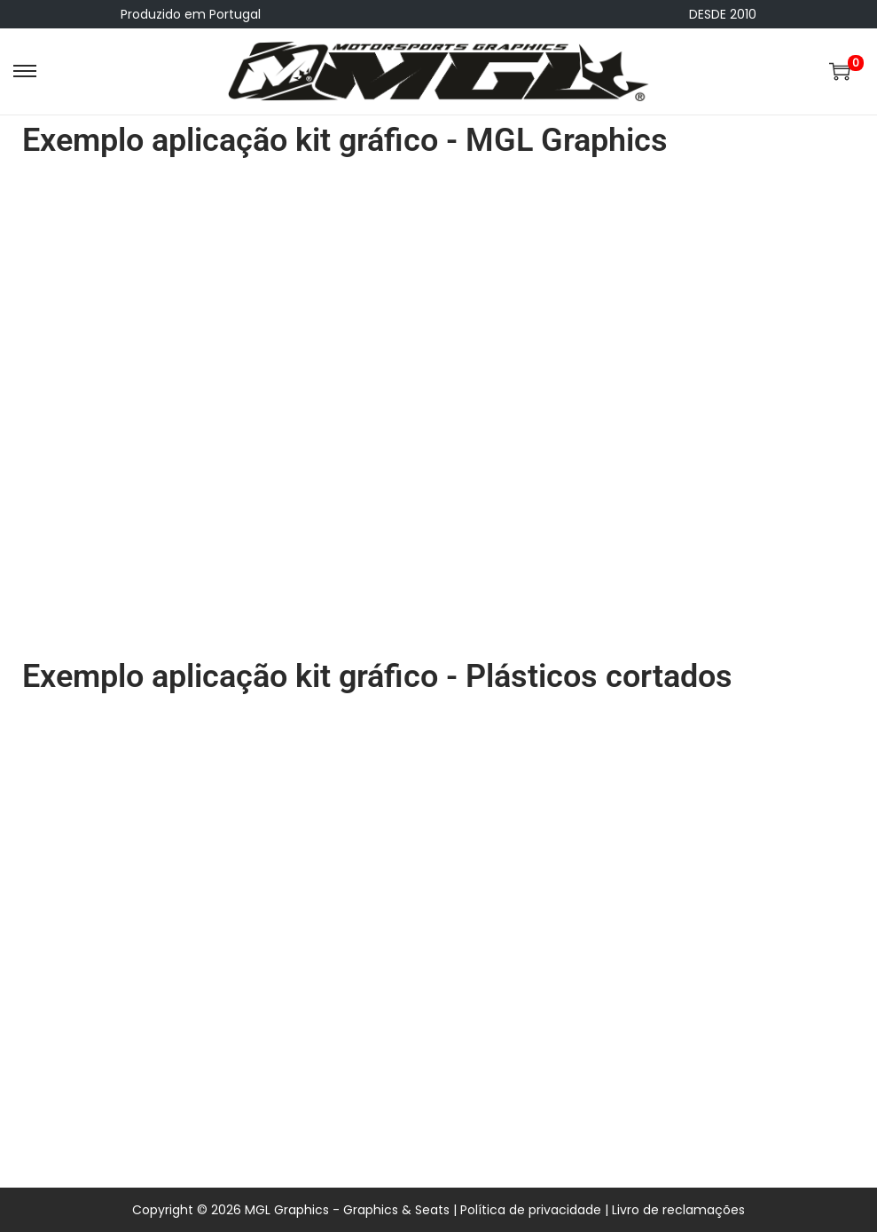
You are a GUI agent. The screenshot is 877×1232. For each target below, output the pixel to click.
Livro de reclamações (678, 1210)
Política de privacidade (530, 1210)
